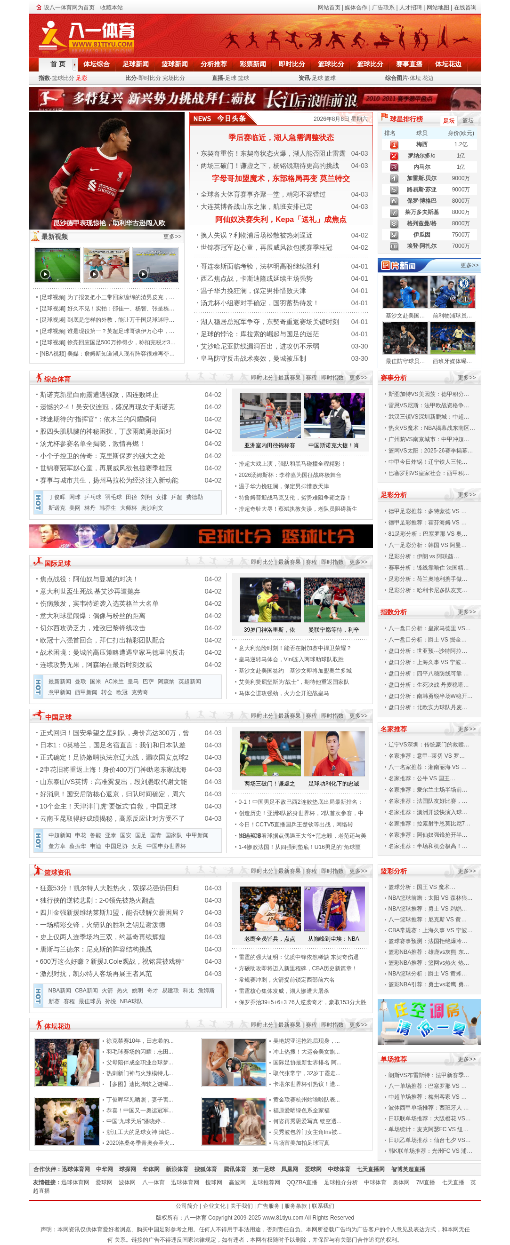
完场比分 (173, 78)
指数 (44, 78)
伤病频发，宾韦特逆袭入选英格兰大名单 (99, 603)
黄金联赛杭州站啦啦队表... (306, 1099)
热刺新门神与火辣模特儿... (139, 1073)
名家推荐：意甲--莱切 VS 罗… (427, 756)
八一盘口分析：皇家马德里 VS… (430, 628)
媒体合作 (356, 7)
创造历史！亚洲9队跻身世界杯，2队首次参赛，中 (301, 813)
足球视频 (52, 297)
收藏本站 (111, 7)
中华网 (107, 1169)
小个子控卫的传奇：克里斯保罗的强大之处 (102, 456)
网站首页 (329, 7)
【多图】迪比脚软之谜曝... (139, 1084)
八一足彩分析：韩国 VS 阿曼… (428, 545)
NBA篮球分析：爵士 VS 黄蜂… (428, 973)
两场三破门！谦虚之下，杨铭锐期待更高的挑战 (270, 165)
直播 (217, 78)
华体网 (154, 1169)
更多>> (172, 236)
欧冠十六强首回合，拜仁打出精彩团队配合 (102, 640)
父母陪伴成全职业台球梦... (139, 1062)
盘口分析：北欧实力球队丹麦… (428, 707)
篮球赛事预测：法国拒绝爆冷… (428, 941)
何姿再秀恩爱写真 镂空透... (307, 1121)
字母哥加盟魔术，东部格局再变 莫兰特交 (280, 178)
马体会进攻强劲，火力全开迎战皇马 (284, 693)
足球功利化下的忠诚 (333, 783)
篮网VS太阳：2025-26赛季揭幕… (431, 450)
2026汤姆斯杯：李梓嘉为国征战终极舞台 (290, 475)
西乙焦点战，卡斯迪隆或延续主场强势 (257, 278)
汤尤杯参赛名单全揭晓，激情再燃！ (93, 443)
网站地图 (438, 7)
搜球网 (216, 1182)
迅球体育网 (79, 1169)
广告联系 (383, 7)
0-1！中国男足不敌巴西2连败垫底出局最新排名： (301, 802)
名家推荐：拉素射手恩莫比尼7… (430, 823)
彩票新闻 (253, 64)
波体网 (130, 1182)
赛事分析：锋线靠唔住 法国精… (429, 567)
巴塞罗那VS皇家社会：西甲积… (429, 473)
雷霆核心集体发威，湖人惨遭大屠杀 (284, 991)
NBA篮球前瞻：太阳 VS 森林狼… (431, 898)
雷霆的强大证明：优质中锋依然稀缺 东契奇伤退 (299, 957)
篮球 (243, 78)
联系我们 (323, 1206)
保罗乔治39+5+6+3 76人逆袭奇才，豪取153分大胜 (302, 1002)
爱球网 (316, 1169)
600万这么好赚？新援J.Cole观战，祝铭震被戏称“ (112, 961)
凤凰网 (292, 1169)
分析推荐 (214, 64)
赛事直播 (409, 64)
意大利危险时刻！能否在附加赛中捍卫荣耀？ (295, 648)
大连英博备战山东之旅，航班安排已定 (257, 206)
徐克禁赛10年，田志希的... (140, 1041)
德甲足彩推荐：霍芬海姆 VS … (428, 522)
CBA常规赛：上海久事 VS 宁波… (431, 930)
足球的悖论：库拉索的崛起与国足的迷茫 (260, 334)
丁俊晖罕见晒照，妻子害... (139, 1099)
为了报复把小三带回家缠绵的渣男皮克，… (121, 297)
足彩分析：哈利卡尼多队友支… (428, 590)
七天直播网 (373, 1169)
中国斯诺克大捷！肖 (333, 445)
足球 (230, 78)
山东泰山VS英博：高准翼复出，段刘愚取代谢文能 (113, 781)
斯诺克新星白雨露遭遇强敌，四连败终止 (99, 394)
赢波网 (240, 1182)
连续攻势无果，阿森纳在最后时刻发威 (96, 664)
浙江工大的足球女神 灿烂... (140, 1132)
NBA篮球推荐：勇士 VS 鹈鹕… (428, 908)
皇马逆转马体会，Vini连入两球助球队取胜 (291, 659)
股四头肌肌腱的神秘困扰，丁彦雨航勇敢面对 (106, 431)
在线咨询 (465, 7)
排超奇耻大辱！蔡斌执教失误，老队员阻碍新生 (298, 509)
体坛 (415, 78)
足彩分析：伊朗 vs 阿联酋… (424, 556)
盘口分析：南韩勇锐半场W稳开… (431, 696)
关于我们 (241, 1206)
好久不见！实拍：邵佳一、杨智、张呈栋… (121, 308)
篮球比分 (331, 64)
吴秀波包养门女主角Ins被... (307, 1132)
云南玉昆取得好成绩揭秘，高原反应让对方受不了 (112, 818)
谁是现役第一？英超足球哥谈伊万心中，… (121, 331)
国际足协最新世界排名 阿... (307, 1062)
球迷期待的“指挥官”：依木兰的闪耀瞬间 (98, 419)
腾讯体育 (238, 1169)
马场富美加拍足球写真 (301, 1143)
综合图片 (396, 78)
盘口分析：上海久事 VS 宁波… (428, 662)
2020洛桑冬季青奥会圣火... (140, 1143)
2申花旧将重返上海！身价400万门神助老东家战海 (113, 769)
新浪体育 (180, 1169)
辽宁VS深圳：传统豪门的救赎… (429, 744)
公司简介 (187, 1206)
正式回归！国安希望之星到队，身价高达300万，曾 (114, 733)
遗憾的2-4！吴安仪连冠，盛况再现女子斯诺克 (107, 407)
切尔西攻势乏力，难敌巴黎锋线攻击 (93, 628)
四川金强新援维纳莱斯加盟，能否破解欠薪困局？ (112, 912)
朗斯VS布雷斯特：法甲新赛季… (429, 1075)
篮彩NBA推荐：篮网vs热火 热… (429, 963)
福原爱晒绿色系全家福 (301, 1110)
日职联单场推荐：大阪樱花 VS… (430, 1118)
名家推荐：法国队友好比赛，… (428, 801)
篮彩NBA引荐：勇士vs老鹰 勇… (429, 984)
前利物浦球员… (452, 315)
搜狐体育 (208, 1169)
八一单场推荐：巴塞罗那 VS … (428, 1086)
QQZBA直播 (305, 1182)
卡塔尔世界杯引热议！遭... (306, 1084)
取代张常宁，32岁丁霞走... (306, 1073)
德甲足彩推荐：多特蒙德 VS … (428, 511)
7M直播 (429, 1182)
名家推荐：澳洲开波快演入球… (428, 812)
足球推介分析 (344, 1182)
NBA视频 (53, 353)
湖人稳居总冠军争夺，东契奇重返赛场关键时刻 (270, 321)
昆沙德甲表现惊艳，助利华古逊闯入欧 (109, 223)
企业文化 (214, 1206)
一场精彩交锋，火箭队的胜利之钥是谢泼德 (102, 924)
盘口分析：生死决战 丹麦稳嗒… (429, 685)
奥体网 (404, 1182)
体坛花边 (448, 64)
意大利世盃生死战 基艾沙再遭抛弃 (90, 591)
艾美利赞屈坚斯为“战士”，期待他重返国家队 (294, 682)
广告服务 (268, 1206)
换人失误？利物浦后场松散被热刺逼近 (257, 235)
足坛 (448, 121)
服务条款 (295, 1206)
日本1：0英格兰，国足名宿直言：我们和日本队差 (113, 745)
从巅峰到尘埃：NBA (333, 939)
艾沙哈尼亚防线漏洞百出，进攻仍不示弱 (260, 346)
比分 (131, 78)
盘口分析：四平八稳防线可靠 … (429, 673)
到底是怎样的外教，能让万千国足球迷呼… (121, 320)
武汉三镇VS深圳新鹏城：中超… (429, 416)
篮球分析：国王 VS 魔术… (422, 887)
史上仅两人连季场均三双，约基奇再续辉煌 (102, 937)
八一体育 (156, 1182)
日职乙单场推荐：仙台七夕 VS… (430, 1140)
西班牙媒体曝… (452, 361)
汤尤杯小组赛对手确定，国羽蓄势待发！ (260, 303)
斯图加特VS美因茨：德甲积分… (429, 394)
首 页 (57, 64)
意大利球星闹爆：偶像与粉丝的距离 (93, 615)
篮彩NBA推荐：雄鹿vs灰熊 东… (429, 952)
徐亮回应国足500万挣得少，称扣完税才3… (121, 342)
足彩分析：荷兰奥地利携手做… (428, 579)
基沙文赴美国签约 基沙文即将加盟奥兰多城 (295, 670)
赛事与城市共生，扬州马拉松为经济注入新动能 (109, 480)
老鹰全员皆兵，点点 (269, 939)
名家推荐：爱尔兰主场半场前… (428, 789)
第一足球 (266, 1169)
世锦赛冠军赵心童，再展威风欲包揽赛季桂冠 (266, 247)
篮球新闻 (175, 64)
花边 (428, 78)
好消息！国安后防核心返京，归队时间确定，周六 (112, 794)
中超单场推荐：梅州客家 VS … (428, 1097)
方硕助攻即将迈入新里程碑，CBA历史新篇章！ (298, 968)
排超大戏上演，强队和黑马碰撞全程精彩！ (292, 463)
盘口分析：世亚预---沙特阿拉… (428, 651)
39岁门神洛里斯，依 (269, 629)
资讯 (304, 78)
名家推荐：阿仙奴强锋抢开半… (428, 835)
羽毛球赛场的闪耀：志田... (139, 1051)
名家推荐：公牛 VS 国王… (422, 778)
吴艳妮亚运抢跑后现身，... (306, 1041)
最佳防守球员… (405, 361)
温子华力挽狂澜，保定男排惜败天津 (253, 290)
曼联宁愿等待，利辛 (333, 629)
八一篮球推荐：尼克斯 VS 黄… (428, 919)
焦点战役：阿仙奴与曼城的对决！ (89, 579)
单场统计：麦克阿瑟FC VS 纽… (429, 1129)
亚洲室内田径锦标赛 (269, 445)
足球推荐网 (269, 1182)
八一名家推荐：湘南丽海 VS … (428, 767)
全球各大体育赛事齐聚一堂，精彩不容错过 (263, 194)
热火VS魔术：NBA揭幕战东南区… (432, 428)
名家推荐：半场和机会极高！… (428, 846)
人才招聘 (410, 7)
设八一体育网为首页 (69, 7)
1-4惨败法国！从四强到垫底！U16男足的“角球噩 (300, 847)
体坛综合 (96, 64)
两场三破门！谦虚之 (269, 783)
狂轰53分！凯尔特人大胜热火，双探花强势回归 (109, 888)
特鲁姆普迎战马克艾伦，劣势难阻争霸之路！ (295, 497)
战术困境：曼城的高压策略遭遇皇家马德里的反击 (112, 652)
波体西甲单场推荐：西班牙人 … (429, 1107)
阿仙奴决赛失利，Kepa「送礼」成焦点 (281, 219)
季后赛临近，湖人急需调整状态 (281, 138)
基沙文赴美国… (405, 315)
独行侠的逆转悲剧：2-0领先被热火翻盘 (97, 900)
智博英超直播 (411, 1169)
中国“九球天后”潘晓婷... (136, 1121)
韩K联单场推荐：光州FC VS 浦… (431, 1151)
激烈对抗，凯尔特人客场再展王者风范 (96, 973)
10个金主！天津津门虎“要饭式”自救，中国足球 (108, 806)
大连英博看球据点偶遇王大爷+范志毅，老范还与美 (302, 836)
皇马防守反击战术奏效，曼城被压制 (253, 358)
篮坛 (468, 120)
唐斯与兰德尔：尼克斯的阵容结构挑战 (96, 949)
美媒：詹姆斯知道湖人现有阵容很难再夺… (121, 353)
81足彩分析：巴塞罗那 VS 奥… (428, 534)
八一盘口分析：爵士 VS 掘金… (428, 639)
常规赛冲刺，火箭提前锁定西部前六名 (287, 979)
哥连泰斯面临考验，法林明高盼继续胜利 (260, 266)
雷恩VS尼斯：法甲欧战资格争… (429, 405)
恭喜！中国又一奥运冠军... (139, 1110)
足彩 (81, 78)
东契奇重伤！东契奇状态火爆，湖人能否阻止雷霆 (273, 153)
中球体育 (342, 1169)
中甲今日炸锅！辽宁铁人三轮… (428, 462)
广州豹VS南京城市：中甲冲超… (429, 439)
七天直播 (456, 1182)
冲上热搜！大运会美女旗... (306, 1051)
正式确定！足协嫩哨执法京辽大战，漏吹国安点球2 (114, 757)
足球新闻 (135, 64)
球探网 (130, 1169)
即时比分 (292, 64)
